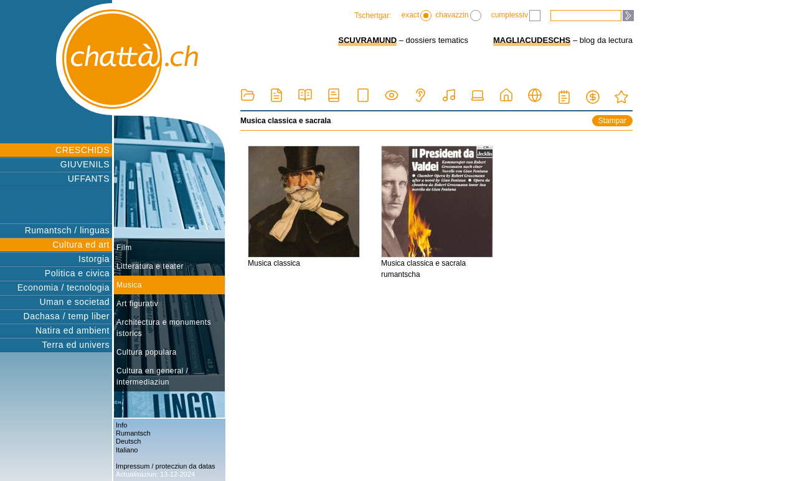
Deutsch (128, 441)
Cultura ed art (81, 245)
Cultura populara (146, 352)
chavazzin (458, 15)
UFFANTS (89, 179)
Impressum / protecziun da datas (165, 466)
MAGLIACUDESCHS (531, 40)
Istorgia (94, 259)
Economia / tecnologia (63, 287)
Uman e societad (74, 302)
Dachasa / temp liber (67, 316)
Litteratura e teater (150, 266)
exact (417, 15)
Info (121, 425)
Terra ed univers (76, 345)
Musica (129, 285)
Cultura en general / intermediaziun (152, 376)
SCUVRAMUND (367, 40)
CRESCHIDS (82, 150)
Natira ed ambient (72, 330)
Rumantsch (133, 433)
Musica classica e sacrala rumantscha (437, 212)
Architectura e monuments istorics (163, 328)
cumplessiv (515, 15)
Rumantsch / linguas (67, 230)
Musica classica (304, 207)
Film (124, 247)
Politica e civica (77, 273)
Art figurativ (137, 303)
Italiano (127, 450)
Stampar (612, 120)
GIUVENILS (85, 164)
